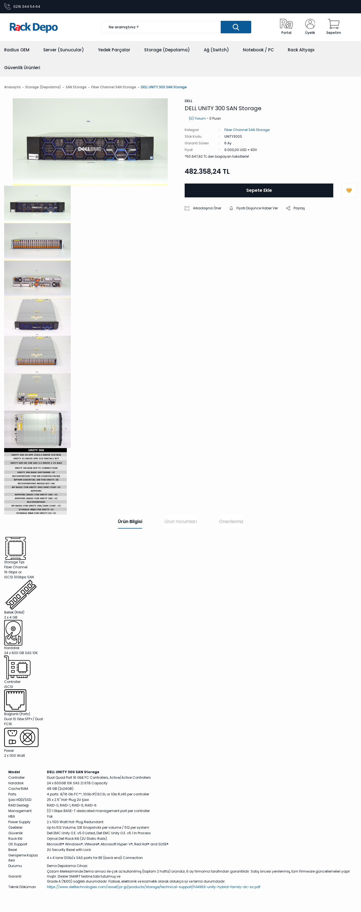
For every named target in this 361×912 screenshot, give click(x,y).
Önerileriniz (231, 521)
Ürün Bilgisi (130, 521)
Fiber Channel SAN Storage (247, 130)
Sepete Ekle (259, 190)
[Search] (176, 27)
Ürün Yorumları (180, 521)
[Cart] (333, 27)
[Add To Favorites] (349, 191)
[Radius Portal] (286, 27)
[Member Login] (310, 27)
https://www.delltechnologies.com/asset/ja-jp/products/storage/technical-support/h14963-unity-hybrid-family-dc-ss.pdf (153, 887)
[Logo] (48, 27)
